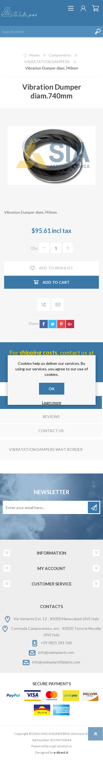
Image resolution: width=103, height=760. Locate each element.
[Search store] (46, 31)
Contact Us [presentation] (51, 430)
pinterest (61, 324)
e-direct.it (61, 752)
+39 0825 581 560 (56, 642)
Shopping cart (95, 8)
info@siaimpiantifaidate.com (56, 662)
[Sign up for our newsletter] (46, 507)
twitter (52, 324)
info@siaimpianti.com (56, 652)
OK (52, 388)
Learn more (51, 402)
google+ (70, 324)
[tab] (51, 417)
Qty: (34, 248)
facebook (44, 324)
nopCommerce (60, 746)
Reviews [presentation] (51, 416)
